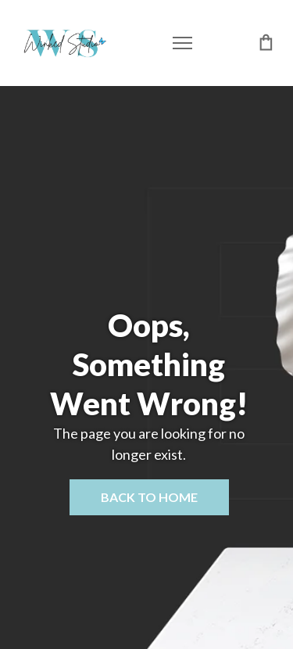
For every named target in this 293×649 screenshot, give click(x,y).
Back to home (149, 496)
